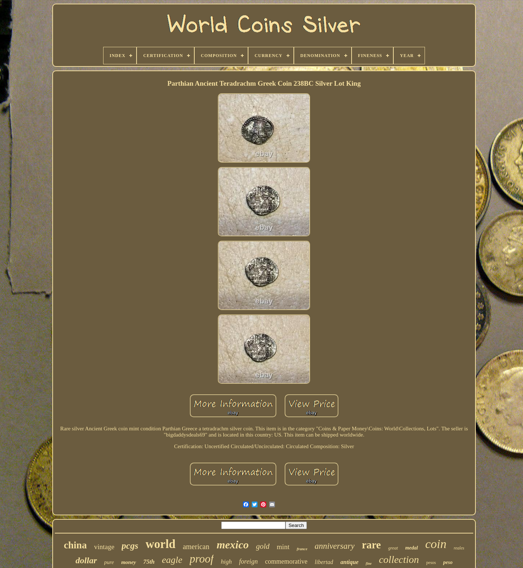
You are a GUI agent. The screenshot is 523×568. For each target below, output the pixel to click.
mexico (232, 545)
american (196, 547)
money (128, 562)
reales (459, 548)
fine (369, 563)
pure (109, 562)
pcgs (130, 546)
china (75, 545)
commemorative (286, 561)
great (393, 548)
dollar (86, 560)
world (161, 544)
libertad (324, 562)
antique (349, 562)
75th (149, 561)
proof (202, 558)
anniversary (334, 546)
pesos (431, 562)
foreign (248, 561)
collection (399, 559)
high (226, 561)
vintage (104, 547)
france (302, 549)
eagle (172, 560)
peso (448, 562)
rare (371, 545)
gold (262, 546)
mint (283, 547)
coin (436, 544)
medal (411, 548)
